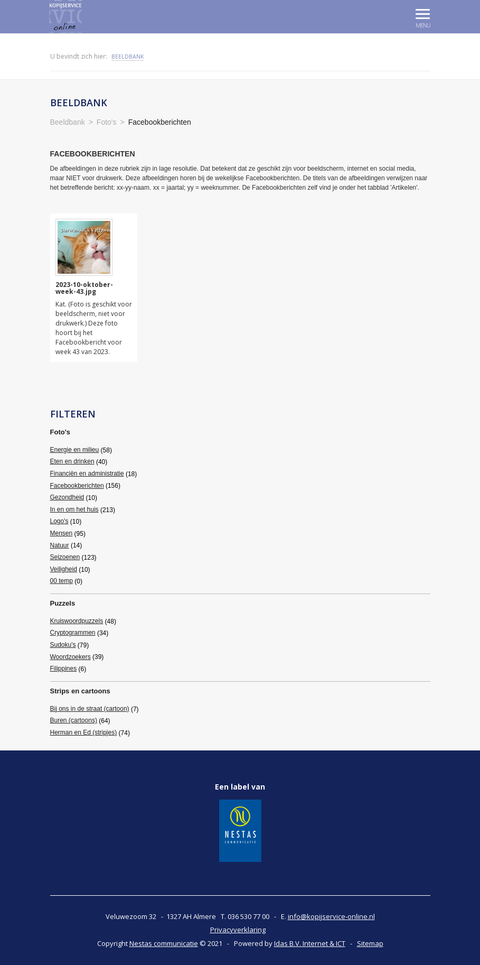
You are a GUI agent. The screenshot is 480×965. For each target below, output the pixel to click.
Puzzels (63, 603)
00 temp (61, 580)
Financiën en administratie (87, 473)
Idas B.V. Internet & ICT (309, 943)
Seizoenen (65, 557)
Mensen (61, 533)
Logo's (59, 521)
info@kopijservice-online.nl (331, 916)
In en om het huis (74, 509)
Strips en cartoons (80, 691)
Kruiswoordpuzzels (76, 621)
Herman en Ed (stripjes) (83, 732)
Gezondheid (67, 497)
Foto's (60, 432)
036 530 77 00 (248, 916)
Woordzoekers (70, 657)
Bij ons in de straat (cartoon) (89, 708)
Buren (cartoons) (73, 720)
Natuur (59, 545)
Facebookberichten (77, 485)
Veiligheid (63, 569)
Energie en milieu (74, 449)
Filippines (63, 668)
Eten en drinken (72, 461)
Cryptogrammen (73, 632)
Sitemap (370, 943)
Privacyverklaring (238, 929)
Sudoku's (63, 644)
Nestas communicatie (163, 943)
